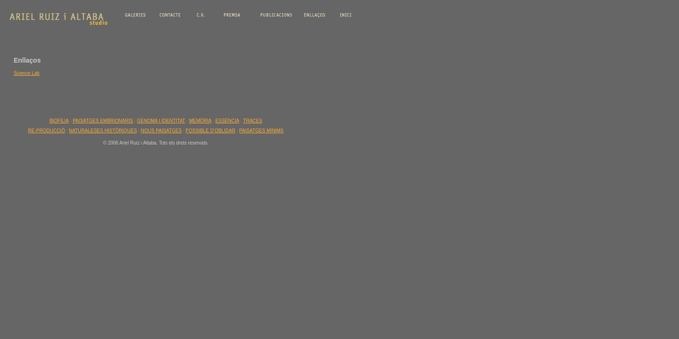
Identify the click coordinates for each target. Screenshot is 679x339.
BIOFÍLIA (59, 120)
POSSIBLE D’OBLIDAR (211, 130)
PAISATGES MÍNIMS (261, 130)
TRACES (253, 120)
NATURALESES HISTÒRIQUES (103, 130)
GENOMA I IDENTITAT (161, 120)
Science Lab (27, 73)
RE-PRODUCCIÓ (46, 130)
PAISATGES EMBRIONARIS (103, 120)
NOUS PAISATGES (161, 130)
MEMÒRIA (200, 120)
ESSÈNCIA (227, 120)
